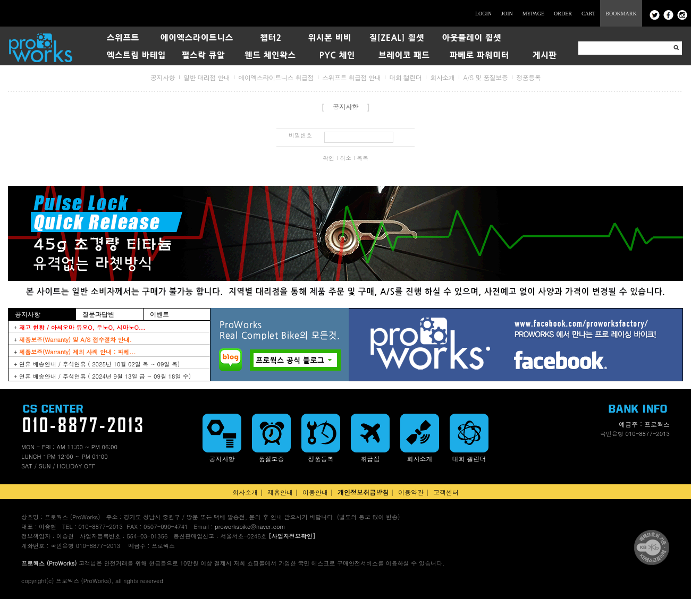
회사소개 (442, 77)
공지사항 (162, 77)
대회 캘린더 (405, 77)
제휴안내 (280, 492)
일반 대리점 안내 (206, 77)
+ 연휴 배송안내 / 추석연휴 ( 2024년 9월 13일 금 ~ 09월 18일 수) (102, 376)
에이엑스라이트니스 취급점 (276, 77)
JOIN (507, 13)
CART (588, 13)
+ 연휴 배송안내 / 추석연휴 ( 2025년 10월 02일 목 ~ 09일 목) (97, 364)
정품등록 (528, 77)
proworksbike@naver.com (250, 526)
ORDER (563, 13)
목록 (362, 158)
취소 (345, 158)
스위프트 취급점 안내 (351, 77)
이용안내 (315, 492)
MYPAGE (533, 13)
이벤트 (159, 314)
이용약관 (411, 492)
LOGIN (483, 13)
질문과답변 (98, 314)
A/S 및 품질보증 (485, 77)
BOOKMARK (620, 13)
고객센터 (446, 492)
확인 (328, 158)
